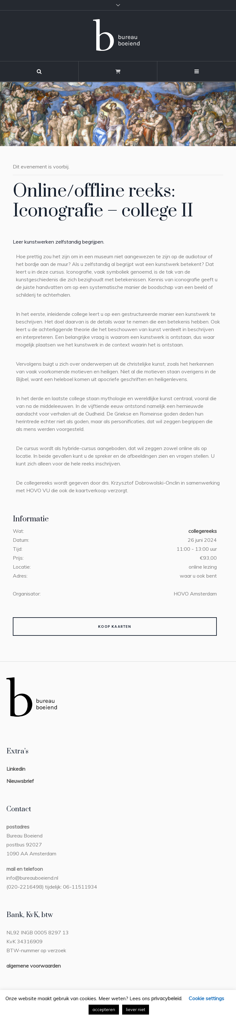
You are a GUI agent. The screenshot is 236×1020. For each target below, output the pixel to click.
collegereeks (202, 531)
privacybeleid (166, 998)
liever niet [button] (135, 1009)
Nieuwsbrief (20, 781)
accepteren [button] (103, 1009)
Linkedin (15, 769)
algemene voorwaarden (33, 965)
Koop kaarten (114, 626)
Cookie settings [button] (206, 998)
